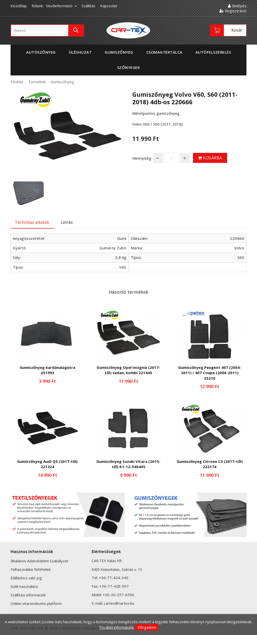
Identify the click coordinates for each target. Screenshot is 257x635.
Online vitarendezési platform (36, 603)
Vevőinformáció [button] (61, 5)
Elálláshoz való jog (26, 577)
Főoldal (17, 81)
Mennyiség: (142, 158)
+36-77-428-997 (114, 586)
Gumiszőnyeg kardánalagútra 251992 (47, 370)
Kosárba (210, 158)
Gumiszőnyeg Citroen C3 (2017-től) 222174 (210, 464)
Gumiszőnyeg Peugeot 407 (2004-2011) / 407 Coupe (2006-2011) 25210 (209, 373)
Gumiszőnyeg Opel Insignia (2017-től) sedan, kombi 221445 (128, 370)
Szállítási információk (28, 594)
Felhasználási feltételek (31, 569)
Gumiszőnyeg (62, 81)
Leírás (67, 222)
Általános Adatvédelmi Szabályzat (39, 560)
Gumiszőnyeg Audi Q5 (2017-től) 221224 (47, 464)
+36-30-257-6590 (118, 594)
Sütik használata (24, 586)
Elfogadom (147, 627)
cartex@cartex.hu (119, 603)
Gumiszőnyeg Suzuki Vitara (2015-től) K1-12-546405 (128, 464)
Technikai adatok (32, 222)
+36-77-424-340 (113, 577)
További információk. (116, 627)
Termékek (37, 81)
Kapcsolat (108, 5)
